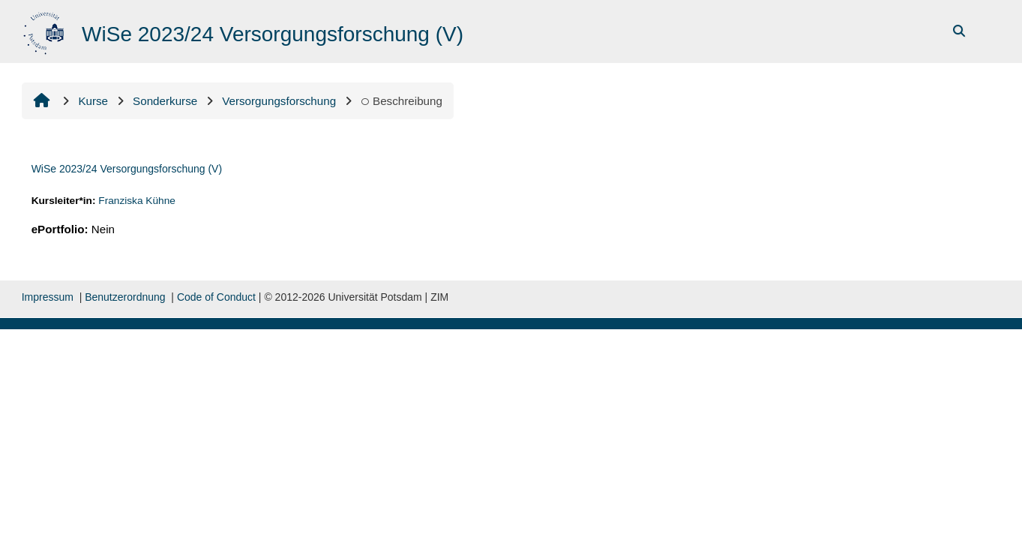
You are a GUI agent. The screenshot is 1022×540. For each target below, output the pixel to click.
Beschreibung (401, 100)
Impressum (47, 297)
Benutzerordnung (125, 297)
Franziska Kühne (136, 200)
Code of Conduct (216, 297)
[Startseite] (45, 30)
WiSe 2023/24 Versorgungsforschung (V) (126, 169)
